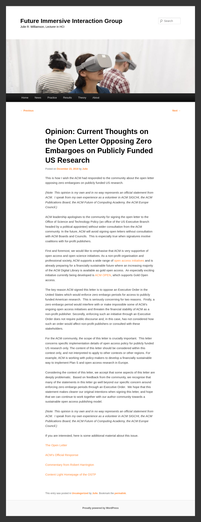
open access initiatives (129, 260)
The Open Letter (56, 445)
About (96, 97)
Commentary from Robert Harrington (70, 464)
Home (24, 97)
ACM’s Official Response (61, 455)
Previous (27, 110)
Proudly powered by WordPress (100, 508)
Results (67, 97)
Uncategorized (80, 493)
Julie (85, 168)
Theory (82, 97)
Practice (52, 97)
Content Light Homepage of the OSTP (70, 474)
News (38, 97)
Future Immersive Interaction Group (71, 21)
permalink (120, 493)
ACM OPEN (103, 275)
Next (176, 110)
